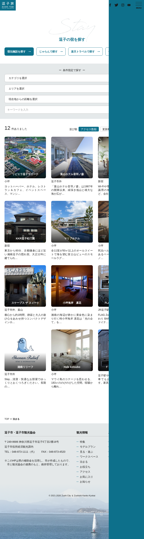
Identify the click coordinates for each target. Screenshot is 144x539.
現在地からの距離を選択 (73, 99)
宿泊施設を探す (19, 51)
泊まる (84, 461)
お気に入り (86, 476)
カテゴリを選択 (73, 78)
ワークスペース (89, 456)
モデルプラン (88, 446)
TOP (6, 419)
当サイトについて (121, 446)
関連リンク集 (119, 451)
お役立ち (85, 466)
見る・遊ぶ (86, 451)
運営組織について (121, 441)
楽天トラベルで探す (85, 51)
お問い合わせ (119, 456)
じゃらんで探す (51, 51)
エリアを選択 (73, 88)
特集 (82, 441)
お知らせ (85, 481)
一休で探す (117, 51)
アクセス (85, 471)
